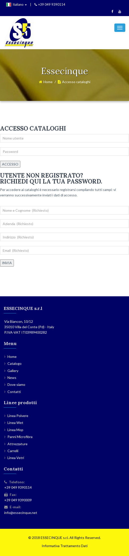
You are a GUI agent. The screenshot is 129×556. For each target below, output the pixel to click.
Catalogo (14, 363)
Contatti (14, 392)
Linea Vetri (15, 458)
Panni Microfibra (19, 437)
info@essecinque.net (20, 512)
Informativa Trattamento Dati (65, 546)
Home (48, 82)
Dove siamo (16, 384)
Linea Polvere (17, 416)
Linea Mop (15, 430)
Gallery (12, 371)
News (11, 377)
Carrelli (12, 451)
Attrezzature (17, 444)
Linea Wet (15, 422)
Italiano (16, 4)
